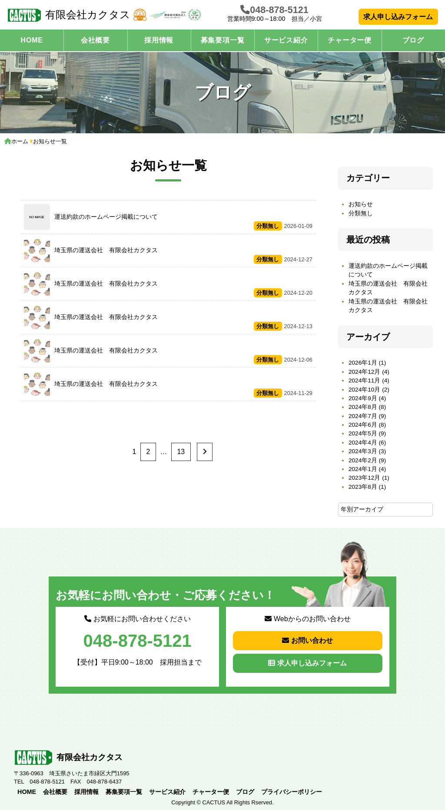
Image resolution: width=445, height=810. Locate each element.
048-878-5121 (279, 9)
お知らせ (361, 204)
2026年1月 (363, 362)
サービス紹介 (286, 40)
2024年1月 (363, 469)
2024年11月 (364, 380)
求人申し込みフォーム (398, 16)
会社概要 (95, 40)
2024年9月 (363, 398)
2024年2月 (363, 460)
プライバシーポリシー (291, 791)
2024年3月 (363, 451)
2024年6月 (363, 424)
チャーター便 (350, 40)
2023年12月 (364, 477)
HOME (32, 40)
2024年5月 (363, 433)
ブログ (413, 40)
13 (181, 451)
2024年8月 (363, 407)
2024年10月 (364, 389)
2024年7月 (363, 416)
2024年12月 (364, 372)
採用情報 (158, 40)
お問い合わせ (307, 640)
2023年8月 (363, 487)
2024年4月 (363, 442)
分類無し (361, 213)
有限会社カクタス (68, 15)
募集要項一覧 (223, 40)
